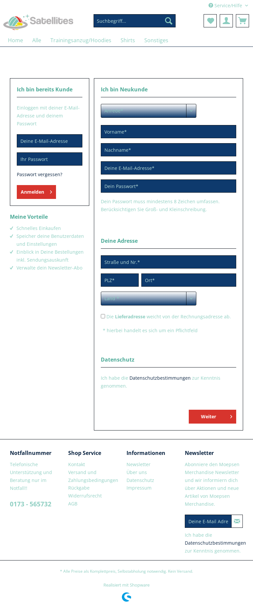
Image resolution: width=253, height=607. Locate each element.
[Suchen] (169, 20)
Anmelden (36, 191)
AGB (72, 503)
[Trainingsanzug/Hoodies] (81, 40)
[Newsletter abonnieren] (237, 521)
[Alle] (37, 40)
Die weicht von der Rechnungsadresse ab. (168, 316)
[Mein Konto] (226, 20)
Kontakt (76, 464)
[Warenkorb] (242, 20)
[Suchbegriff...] (135, 20)
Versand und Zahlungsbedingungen (93, 476)
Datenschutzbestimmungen (160, 378)
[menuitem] (135, 24)
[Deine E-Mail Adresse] (208, 521)
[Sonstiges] (156, 40)
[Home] (15, 40)
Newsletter (138, 464)
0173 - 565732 (30, 504)
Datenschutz (140, 480)
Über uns (136, 472)
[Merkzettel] (210, 20)
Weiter (216, 415)
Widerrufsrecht (85, 496)
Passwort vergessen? (39, 174)
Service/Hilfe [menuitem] (226, 5)
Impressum (139, 488)
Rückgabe (79, 488)
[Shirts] (128, 40)
